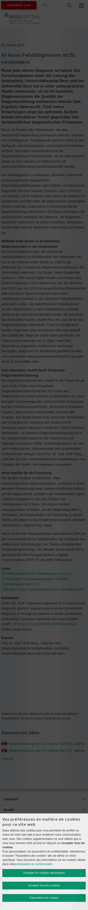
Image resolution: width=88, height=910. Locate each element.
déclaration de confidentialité (34, 864)
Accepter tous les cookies (44, 885)
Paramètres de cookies (44, 897)
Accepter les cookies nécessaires (44, 872)
